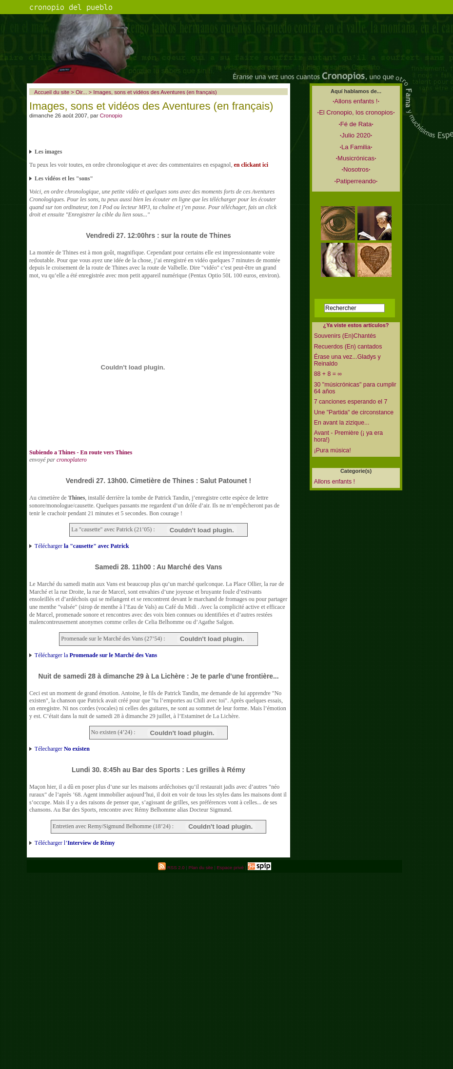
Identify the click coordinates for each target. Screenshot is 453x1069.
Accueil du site (51, 92)
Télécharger (82, 546)
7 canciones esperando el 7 (351, 401)
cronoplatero (72, 459)
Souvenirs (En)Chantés (345, 335)
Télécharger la (96, 655)
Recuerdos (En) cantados (348, 346)
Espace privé (230, 867)
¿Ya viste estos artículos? (356, 325)
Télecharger (62, 748)
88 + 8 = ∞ (328, 373)
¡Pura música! (332, 450)
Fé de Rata (356, 124)
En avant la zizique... (342, 422)
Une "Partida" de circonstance (354, 412)
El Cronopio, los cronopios (356, 112)
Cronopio (111, 115)
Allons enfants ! (356, 101)
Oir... (81, 92)
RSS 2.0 (171, 867)
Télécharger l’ (75, 842)
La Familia (355, 147)
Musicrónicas (355, 158)
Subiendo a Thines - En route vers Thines (80, 452)
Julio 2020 (356, 135)
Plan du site (200, 867)
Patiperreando (356, 181)
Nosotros (355, 169)
